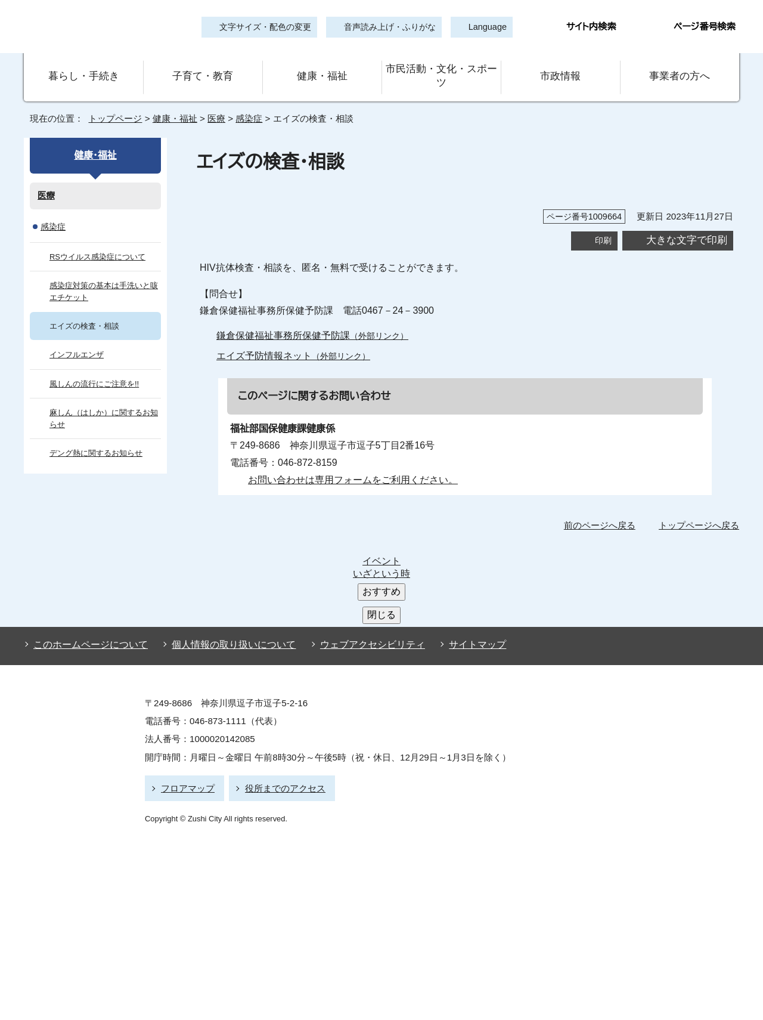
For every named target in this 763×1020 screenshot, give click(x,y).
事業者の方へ (680, 68)
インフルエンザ (74, 338)
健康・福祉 (322, 68)
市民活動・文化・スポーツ (441, 68)
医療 (212, 101)
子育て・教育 (202, 68)
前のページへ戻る (602, 507)
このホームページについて (87, 544)
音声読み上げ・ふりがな (384, 27)
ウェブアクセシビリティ (361, 544)
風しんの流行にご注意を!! (94, 367)
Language (484, 27)
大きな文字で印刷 (686, 223)
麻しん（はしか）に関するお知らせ (101, 402)
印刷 (603, 223)
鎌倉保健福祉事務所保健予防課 (312, 319)
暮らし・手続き (83, 68)
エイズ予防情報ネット (289, 339)
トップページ (110, 101)
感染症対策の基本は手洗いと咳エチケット (103, 274)
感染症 (248, 101)
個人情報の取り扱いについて (228, 544)
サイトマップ (458, 544)
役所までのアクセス (279, 685)
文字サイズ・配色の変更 (265, 27)
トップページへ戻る (700, 507)
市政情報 (560, 68)
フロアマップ (186, 685)
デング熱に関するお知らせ (94, 436)
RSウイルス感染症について (96, 240)
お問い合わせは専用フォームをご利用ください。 (348, 463)
